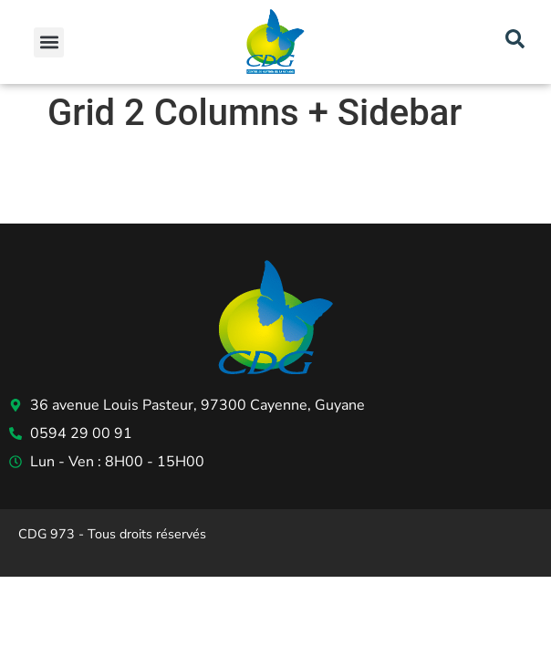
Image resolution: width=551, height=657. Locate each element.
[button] (49, 42)
